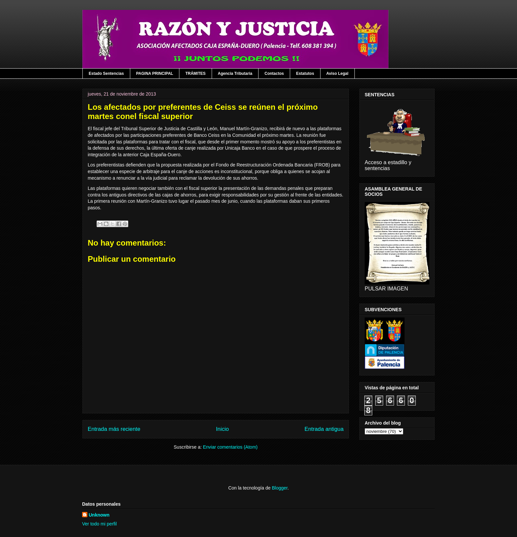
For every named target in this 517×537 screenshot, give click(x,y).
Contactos (274, 73)
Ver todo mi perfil (99, 523)
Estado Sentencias (106, 73)
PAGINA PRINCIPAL (154, 73)
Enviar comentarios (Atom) (230, 447)
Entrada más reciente (114, 429)
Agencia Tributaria (235, 73)
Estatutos (305, 73)
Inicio (222, 429)
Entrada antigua (324, 429)
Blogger (279, 488)
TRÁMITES (195, 73)
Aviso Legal (337, 73)
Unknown (99, 515)
